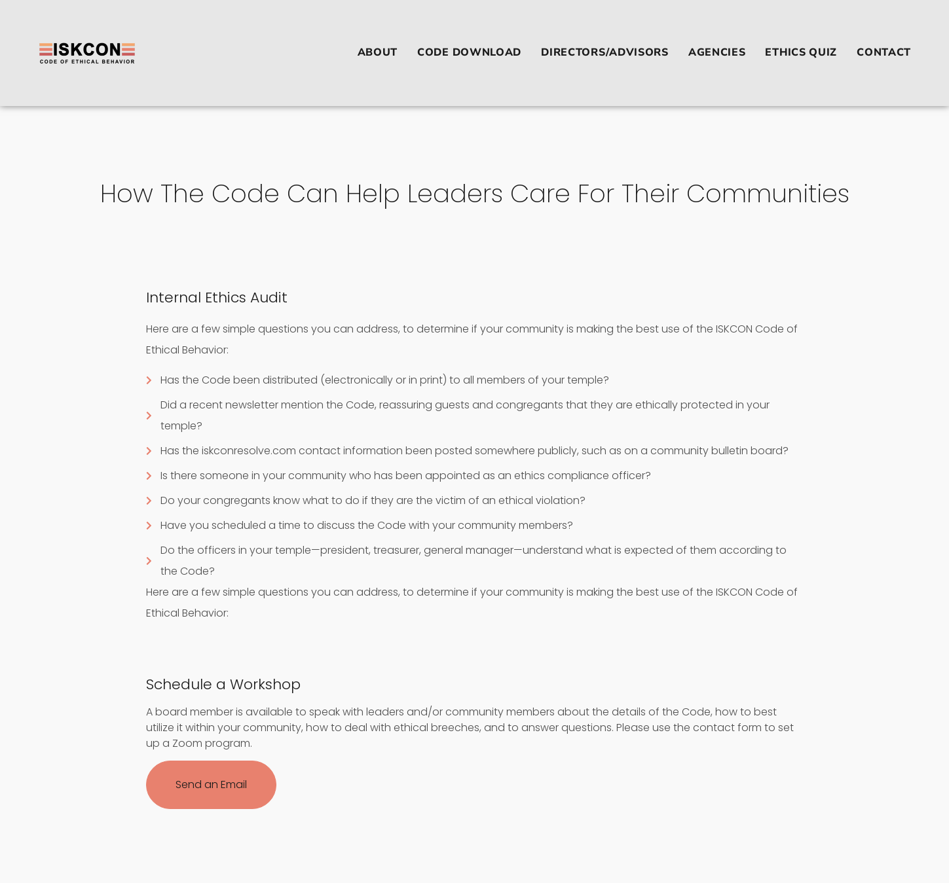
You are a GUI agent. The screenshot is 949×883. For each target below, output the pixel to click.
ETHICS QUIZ (801, 52)
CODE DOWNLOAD (469, 52)
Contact (884, 52)
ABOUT (378, 52)
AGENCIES (717, 52)
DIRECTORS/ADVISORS (605, 52)
